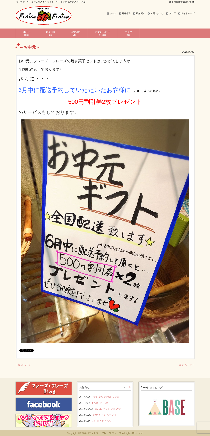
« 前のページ (23, 364)
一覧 (128, 387)
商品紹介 (126, 13)
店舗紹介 (140, 13)
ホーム (113, 13)
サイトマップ (188, 13)
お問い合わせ (157, 13)
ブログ (172, 13)
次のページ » (186, 364)
